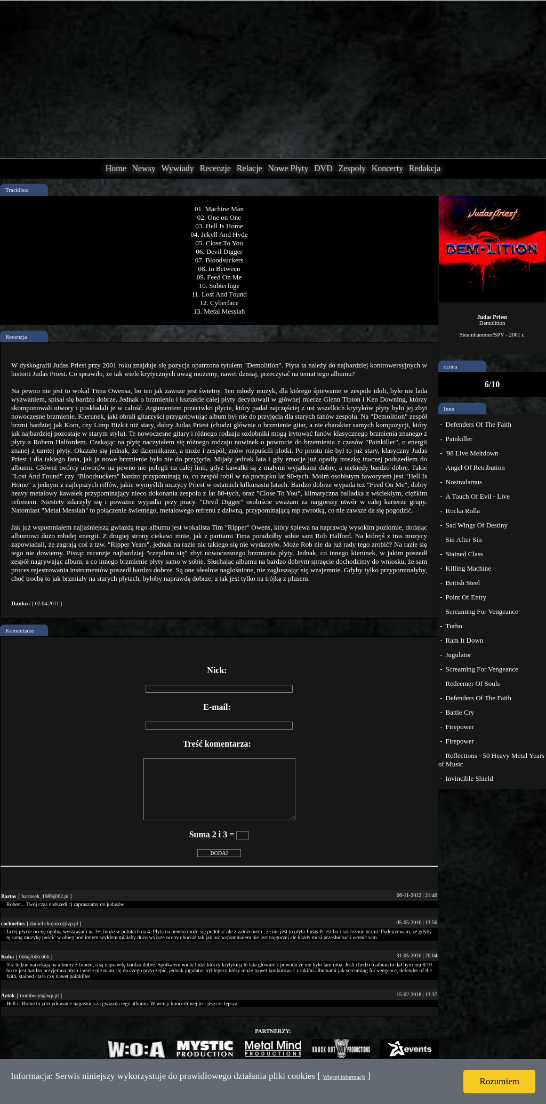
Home (116, 168)
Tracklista (17, 190)
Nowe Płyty (288, 168)
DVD (323, 168)
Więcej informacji (344, 1077)
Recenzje (215, 168)
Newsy (143, 168)
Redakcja (425, 168)
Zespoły (352, 168)
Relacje (249, 168)
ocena (450, 366)
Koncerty (388, 168)
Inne (449, 408)
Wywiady (178, 168)
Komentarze (19, 630)
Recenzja (16, 336)
